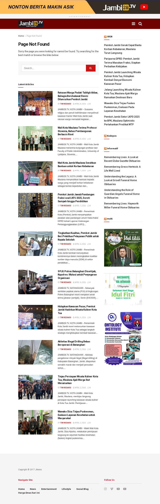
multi (110, 218)
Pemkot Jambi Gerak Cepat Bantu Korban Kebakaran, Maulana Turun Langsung (122, 49)
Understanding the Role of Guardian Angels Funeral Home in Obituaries (122, 194)
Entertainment (49, 489)
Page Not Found (34, 36)
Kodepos (112, 136)
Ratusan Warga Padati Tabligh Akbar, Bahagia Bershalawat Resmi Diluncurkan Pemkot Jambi (78, 96)
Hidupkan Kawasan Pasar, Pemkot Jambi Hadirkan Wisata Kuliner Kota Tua (77, 309)
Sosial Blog (82, 489)
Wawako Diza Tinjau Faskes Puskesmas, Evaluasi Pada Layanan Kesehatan (119, 107)
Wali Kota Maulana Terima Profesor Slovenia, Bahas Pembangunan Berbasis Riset (77, 131)
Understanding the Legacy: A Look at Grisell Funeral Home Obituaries (120, 180)
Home (21, 36)
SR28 (109, 36)
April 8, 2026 (79, 104)
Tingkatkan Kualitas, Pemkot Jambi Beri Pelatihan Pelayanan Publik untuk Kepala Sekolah (78, 236)
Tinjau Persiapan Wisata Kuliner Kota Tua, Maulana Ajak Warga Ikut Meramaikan (78, 380)
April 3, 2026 (79, 349)
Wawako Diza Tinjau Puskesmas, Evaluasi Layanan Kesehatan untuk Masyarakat (76, 415)
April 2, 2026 (79, 388)
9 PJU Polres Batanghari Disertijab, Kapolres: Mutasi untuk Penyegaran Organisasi (77, 274)
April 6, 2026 (79, 244)
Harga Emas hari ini (29, 493)
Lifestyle (66, 489)
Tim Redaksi (65, 104)
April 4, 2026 (79, 317)
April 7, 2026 (79, 171)
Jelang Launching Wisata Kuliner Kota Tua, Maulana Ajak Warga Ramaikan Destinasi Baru (122, 93)
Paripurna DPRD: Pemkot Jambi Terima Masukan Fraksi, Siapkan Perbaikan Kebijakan (122, 62)
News (33, 489)
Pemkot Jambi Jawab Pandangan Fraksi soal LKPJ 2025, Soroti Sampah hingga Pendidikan (76, 198)
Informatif (112, 148)
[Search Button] (91, 68)
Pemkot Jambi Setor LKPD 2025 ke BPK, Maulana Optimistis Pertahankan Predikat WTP (122, 120)
